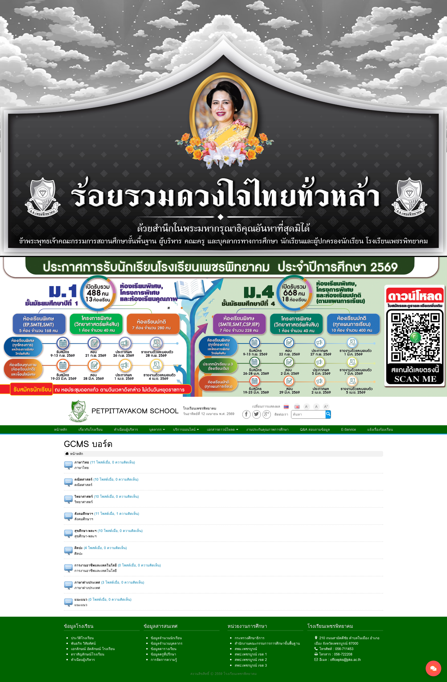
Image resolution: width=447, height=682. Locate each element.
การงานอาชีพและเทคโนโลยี (95, 565)
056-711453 (344, 648)
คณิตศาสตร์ (83, 479)
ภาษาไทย (81, 462)
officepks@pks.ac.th (345, 659)
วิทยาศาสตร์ (83, 496)
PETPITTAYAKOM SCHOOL (135, 410)
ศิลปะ (78, 548)
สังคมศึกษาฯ (83, 513)
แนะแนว (80, 599)
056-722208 (343, 654)
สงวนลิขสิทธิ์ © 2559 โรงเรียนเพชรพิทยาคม (223, 673)
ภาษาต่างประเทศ (87, 582)
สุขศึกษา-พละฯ (85, 530)
